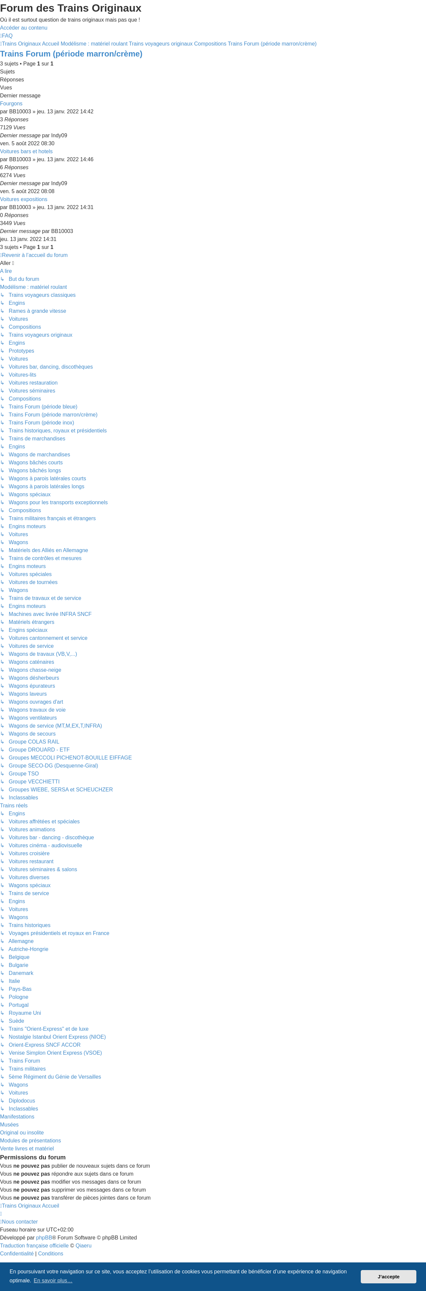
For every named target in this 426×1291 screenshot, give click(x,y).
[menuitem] (6, 36)
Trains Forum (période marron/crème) (71, 53)
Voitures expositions (23, 199)
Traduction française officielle (34, 1245)
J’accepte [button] (389, 1276)
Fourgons (11, 103)
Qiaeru (84, 1245)
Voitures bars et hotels (26, 151)
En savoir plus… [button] (53, 1280)
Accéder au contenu (23, 28)
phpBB (44, 1237)
